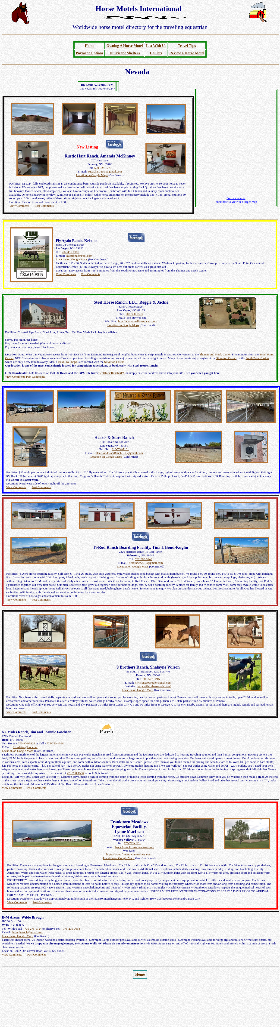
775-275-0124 (33, 928)
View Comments (19, 205)
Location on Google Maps (92, 175)
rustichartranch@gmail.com (105, 171)
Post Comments (44, 205)
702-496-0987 (70, 252)
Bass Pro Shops (67, 362)
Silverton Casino (226, 358)
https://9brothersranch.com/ (154, 686)
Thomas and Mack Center (214, 354)
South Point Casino (257, 358)
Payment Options (89, 53)
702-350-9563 (134, 314)
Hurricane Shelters (125, 53)
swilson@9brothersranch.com (153, 682)
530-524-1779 (102, 168)
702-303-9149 (143, 559)
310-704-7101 (120, 449)
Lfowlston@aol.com (25, 747)
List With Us (156, 46)
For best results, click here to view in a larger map (236, 200)
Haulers (156, 53)
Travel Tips (187, 46)
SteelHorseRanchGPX (111, 373)
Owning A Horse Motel (125, 46)
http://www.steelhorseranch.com (137, 321)
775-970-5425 (26, 743)
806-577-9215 (151, 679)
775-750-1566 (55, 743)
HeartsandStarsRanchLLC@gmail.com (119, 453)
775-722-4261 (132, 843)
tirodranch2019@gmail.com (146, 562)
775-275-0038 (71, 928)
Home (89, 46)
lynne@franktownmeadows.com (134, 847)
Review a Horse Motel (186, 53)
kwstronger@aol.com (79, 255)
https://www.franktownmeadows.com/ (129, 854)
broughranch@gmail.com (28, 932)
